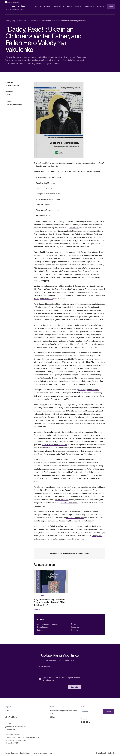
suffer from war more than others (54, 444)
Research (100, 6)
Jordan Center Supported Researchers (63, 711)
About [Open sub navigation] (38, 6)
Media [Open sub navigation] (78, 6)
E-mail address (44, 666)
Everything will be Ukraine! (88, 389)
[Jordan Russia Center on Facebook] (81, 722)
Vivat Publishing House (75, 517)
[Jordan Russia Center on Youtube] (84, 722)
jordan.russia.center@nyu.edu (16, 727)
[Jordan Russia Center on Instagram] (87, 722)
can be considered (61, 499)
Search (83, 707)
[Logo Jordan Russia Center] (15, 7)
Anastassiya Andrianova (13, 105)
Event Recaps (42, 627)
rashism (54, 347)
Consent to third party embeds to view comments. (69, 553)
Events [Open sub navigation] (47, 6)
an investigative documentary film (84, 432)
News (73, 624)
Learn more (51, 680)
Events (7, 714)
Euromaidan (73, 227)
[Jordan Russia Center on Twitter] (89, 722)
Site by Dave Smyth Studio (105, 753)
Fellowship (54, 714)
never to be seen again (92, 240)
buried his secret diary (61, 255)
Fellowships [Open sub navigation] (59, 6)
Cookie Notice (25, 753)
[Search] (108, 711)
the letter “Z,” (39, 255)
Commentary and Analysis (47, 624)
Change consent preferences (41, 753)
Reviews (8, 94)
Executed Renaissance (69, 502)
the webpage (75, 511)
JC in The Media (11, 717)
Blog (7, 711)
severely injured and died (43, 298)
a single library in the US (48, 520)
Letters (40, 630)
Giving (111, 6)
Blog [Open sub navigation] (69, 6)
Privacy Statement (11, 753)
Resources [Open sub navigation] (89, 6)
